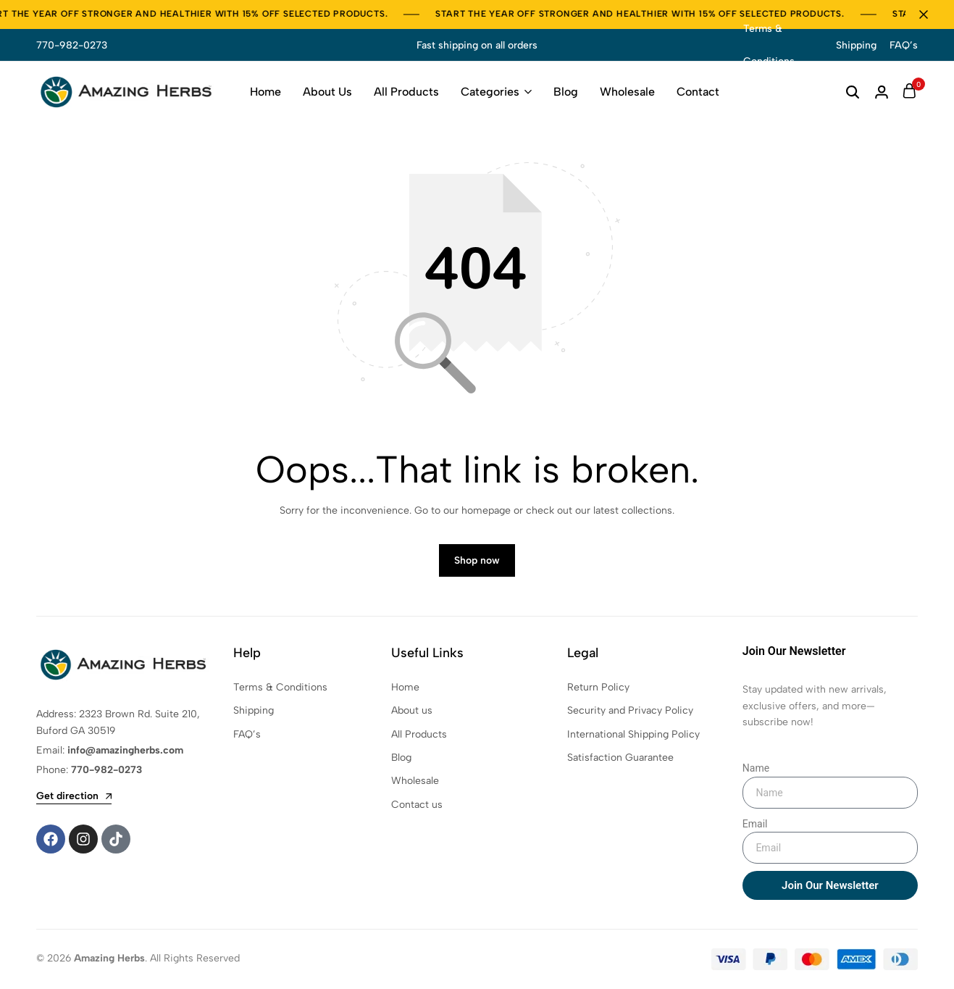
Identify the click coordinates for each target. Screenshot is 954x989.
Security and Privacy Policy (630, 712)
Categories (490, 92)
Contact (698, 92)
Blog (565, 92)
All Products (406, 92)
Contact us (417, 806)
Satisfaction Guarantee (620, 760)
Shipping (856, 45)
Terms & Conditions (769, 44)
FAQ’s (904, 45)
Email (755, 825)
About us (411, 712)
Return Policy (598, 689)
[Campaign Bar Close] (928, 14)
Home (265, 92)
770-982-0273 (71, 45)
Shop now (477, 562)
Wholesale (627, 92)
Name (755, 770)
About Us (327, 92)
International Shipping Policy (633, 736)
